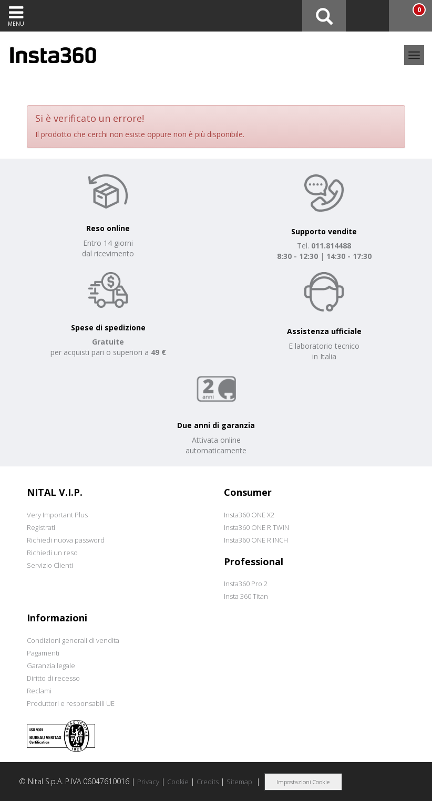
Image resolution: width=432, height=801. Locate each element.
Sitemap (239, 781)
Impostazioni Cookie (303, 782)
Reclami (39, 690)
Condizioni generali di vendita (73, 640)
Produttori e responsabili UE (71, 703)
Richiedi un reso (52, 552)
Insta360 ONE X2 (249, 514)
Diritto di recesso (53, 678)
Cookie (178, 781)
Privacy (148, 781)
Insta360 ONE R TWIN (256, 527)
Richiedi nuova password (66, 540)
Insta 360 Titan (246, 596)
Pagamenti (43, 653)
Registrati (41, 527)
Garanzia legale (51, 665)
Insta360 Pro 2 (246, 583)
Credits (208, 781)
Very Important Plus (57, 514)
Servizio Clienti (50, 565)
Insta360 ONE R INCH (256, 540)
